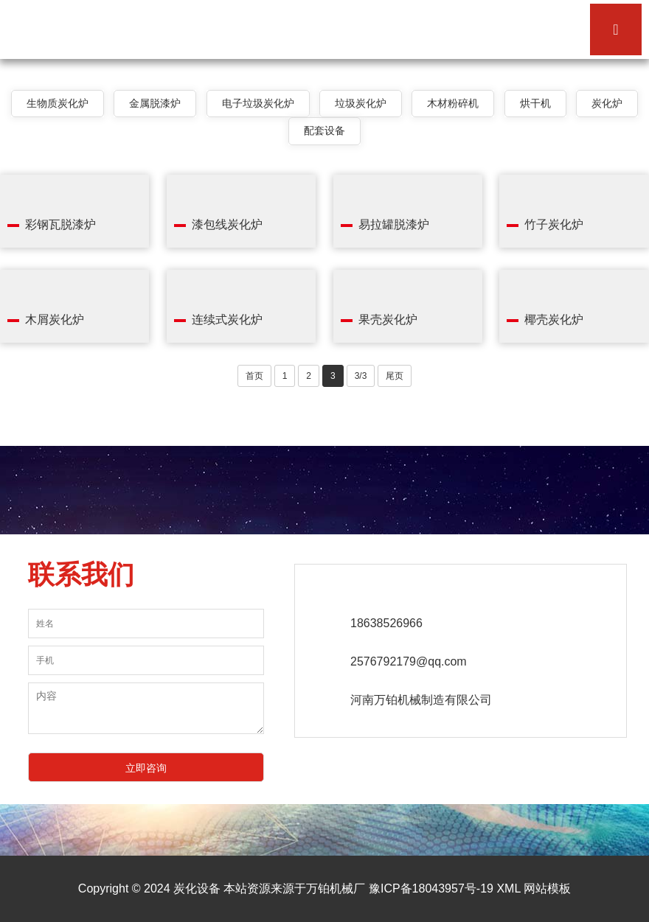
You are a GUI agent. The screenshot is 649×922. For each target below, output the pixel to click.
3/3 (361, 376)
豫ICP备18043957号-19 (431, 888)
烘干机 (535, 103)
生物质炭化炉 (57, 103)
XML (508, 888)
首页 (254, 376)
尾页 (394, 376)
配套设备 (324, 130)
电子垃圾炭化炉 (258, 103)
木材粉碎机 (453, 103)
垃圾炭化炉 (360, 103)
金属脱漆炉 (155, 103)
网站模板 (547, 888)
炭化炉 (606, 103)
